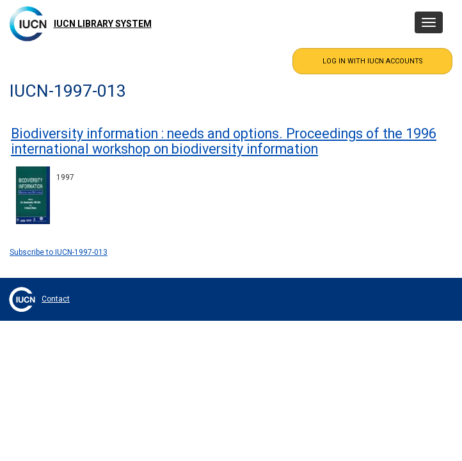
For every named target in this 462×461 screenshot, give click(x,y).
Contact (56, 299)
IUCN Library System (103, 24)
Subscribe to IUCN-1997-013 (59, 252)
